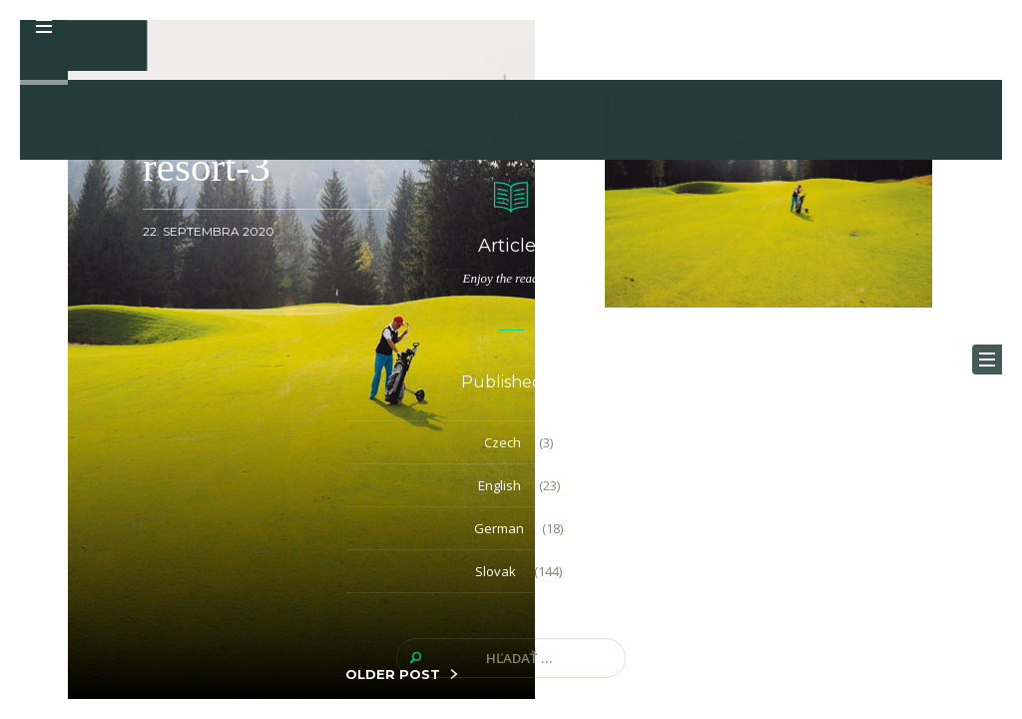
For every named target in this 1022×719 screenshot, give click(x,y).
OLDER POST (392, 674)
